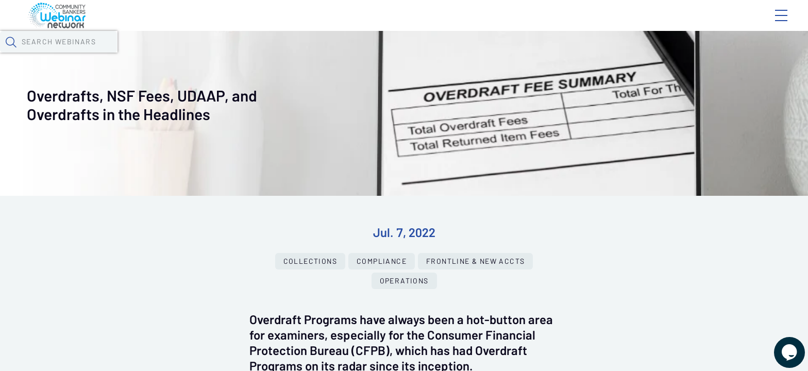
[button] (597, 53)
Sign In (769, 24)
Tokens (300, 54)
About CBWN (698, 24)
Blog (634, 24)
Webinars (191, 54)
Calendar (248, 54)
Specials (370, 54)
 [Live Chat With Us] (780, 345)
